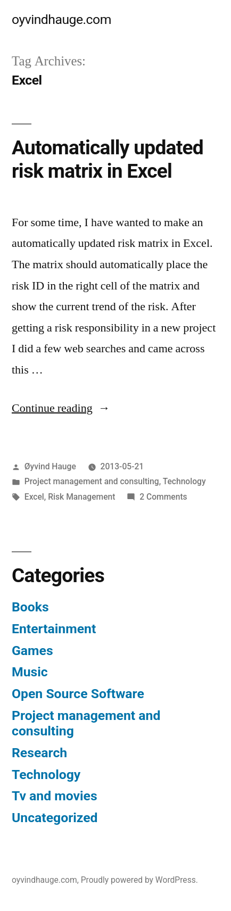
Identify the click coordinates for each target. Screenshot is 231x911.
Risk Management (81, 497)
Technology (184, 481)
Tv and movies (54, 796)
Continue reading (61, 408)
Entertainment (54, 628)
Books (30, 607)
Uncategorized (55, 817)
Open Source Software (78, 693)
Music (30, 672)
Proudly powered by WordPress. (139, 880)
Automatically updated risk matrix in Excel (107, 159)
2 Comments (163, 497)
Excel (34, 497)
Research (39, 752)
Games (32, 650)
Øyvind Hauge (50, 466)
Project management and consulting (91, 481)
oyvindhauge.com (61, 19)
